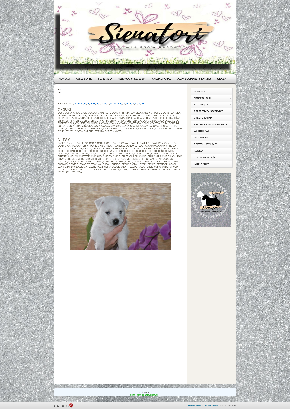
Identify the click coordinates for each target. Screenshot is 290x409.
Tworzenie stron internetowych (203, 405)
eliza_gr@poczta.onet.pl (144, 395)
